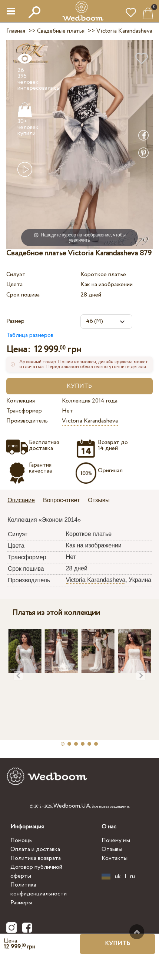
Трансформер (24, 410)
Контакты (114, 858)
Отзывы (112, 849)
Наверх (136, 931)
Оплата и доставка (35, 849)
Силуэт (16, 274)
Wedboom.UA (71, 806)
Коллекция (20, 400)
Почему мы (116, 840)
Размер (15, 321)
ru (132, 877)
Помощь (21, 840)
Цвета (14, 284)
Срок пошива (23, 294)
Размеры (21, 902)
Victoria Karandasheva (90, 421)
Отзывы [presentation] (99, 500)
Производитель (27, 420)
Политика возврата (35, 858)
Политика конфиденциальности (38, 889)
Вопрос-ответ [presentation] (61, 500)
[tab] (23, 501)
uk (118, 877)
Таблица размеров (29, 335)
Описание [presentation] (21, 500)
